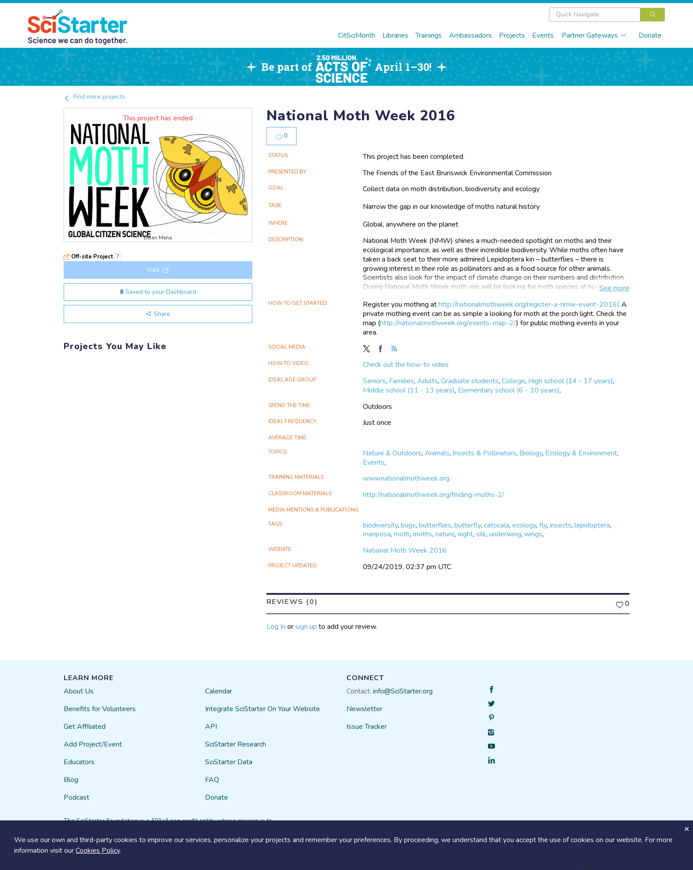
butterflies (435, 525)
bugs (408, 525)
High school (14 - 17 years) (570, 381)
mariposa (377, 534)
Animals (437, 453)
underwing (505, 534)
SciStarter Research (235, 744)
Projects (512, 35)
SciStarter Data (228, 762)
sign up (306, 626)
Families (401, 381)
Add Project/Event (93, 744)
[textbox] (594, 15)
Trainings (428, 35)
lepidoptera (592, 525)
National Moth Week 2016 (405, 550)
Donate (650, 35)
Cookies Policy (98, 850)
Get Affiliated (85, 726)
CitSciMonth (356, 35)
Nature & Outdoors (392, 453)
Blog (71, 780)
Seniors (374, 381)
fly (543, 525)
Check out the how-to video (406, 365)
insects (560, 525)
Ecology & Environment (581, 453)
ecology (524, 525)
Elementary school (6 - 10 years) (509, 390)
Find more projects (94, 96)
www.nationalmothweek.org (406, 478)
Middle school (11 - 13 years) (409, 390)
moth (402, 534)
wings (533, 534)
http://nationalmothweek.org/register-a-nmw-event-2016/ (528, 304)
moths (422, 534)
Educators (79, 762)
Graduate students (470, 381)
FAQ (212, 780)
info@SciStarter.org (403, 691)
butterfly (467, 525)
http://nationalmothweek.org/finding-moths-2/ (433, 495)
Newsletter (364, 709)
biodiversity (380, 525)
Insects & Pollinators (484, 453)
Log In (276, 626)
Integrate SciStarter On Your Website (262, 709)
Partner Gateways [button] (594, 35)
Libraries (395, 35)
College (513, 381)
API (211, 726)
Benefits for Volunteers (100, 709)
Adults (427, 381)
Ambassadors (470, 35)
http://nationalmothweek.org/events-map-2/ (448, 323)
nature (445, 534)
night (465, 534)
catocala (496, 525)
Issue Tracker (366, 726)
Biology (530, 453)
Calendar (218, 691)
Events (543, 35)
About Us (79, 691)
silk (481, 534)
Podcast (76, 797)
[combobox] (607, 15)
